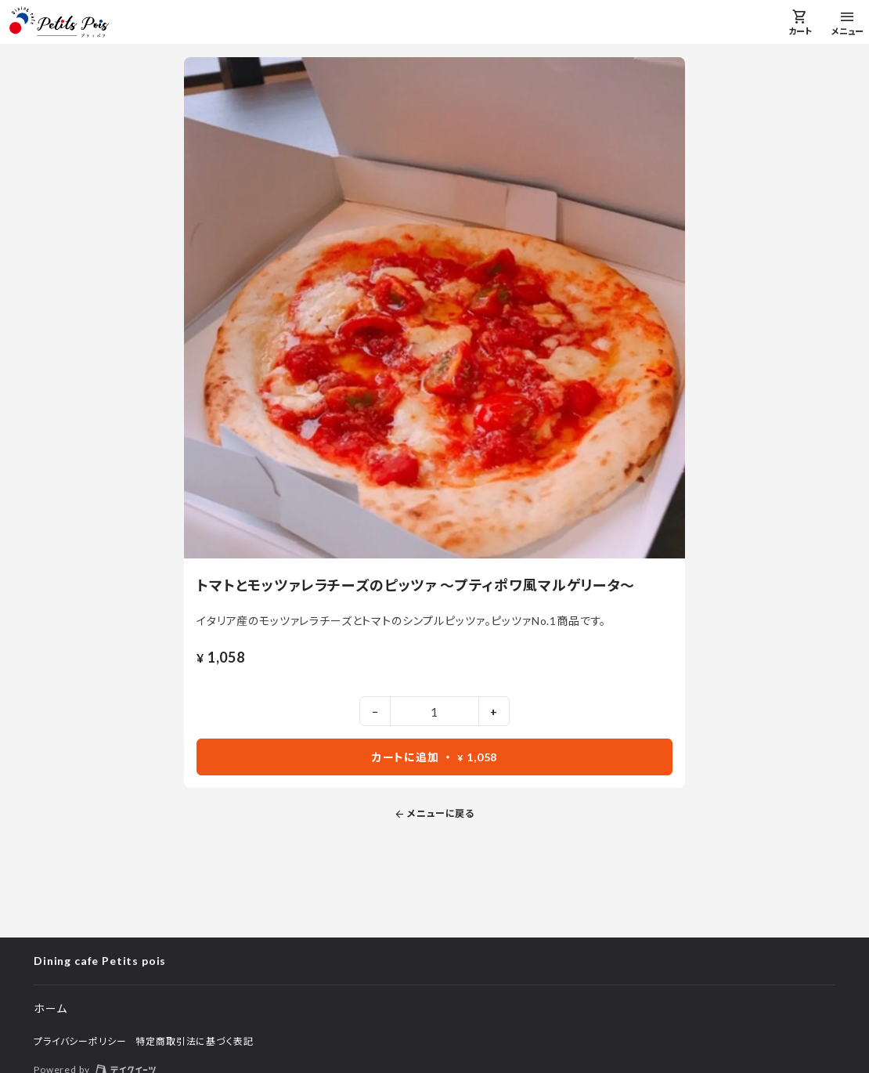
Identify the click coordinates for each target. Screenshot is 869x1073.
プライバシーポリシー (80, 1041)
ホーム (50, 1008)
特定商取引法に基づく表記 (194, 1041)
